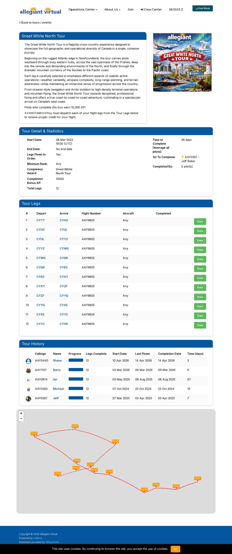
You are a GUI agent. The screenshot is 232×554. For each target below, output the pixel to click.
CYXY (64, 276)
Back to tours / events (35, 22)
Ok (175, 549)
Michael (58, 388)
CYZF (63, 285)
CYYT (41, 219)
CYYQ (64, 295)
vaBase (37, 537)
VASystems (52, 541)
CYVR (64, 323)
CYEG (64, 267)
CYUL (63, 229)
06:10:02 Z (176, 9)
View (200, 221)
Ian (55, 379)
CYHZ (64, 219)
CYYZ (64, 238)
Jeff (56, 397)
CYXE (64, 304)
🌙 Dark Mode (202, 8)
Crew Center (151, 9)
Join (130, 9)
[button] (82, 9)
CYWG (64, 248)
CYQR (64, 257)
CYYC (64, 314)
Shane (57, 360)
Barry (57, 369)
